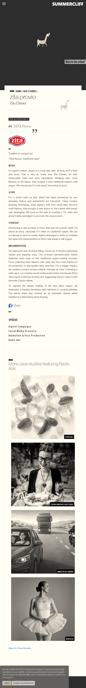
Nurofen (69, 639)
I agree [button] (7, 683)
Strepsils (69, 437)
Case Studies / (30, 91)
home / (19, 91)
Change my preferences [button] (23, 683)
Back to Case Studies (20, 648)
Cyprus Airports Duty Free (62, 505)
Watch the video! (75, 62)
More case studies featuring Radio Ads (39, 366)
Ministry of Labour (65, 572)
